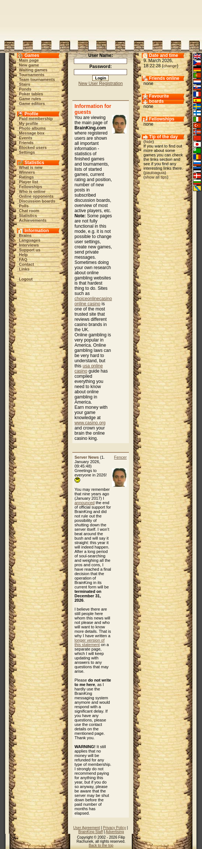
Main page (29, 60)
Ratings (26, 177)
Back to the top (101, 845)
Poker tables (31, 94)
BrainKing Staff (90, 832)
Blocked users (33, 147)
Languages (29, 240)
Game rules (30, 98)
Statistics (28, 215)
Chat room (29, 210)
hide (149, 141)
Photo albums (32, 128)
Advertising (115, 832)
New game (29, 65)
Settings (27, 152)
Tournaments (31, 74)
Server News (87, 457)
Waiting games (33, 70)
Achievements (33, 220)
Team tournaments (37, 79)
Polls (23, 206)
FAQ (23, 259)
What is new (30, 167)
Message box (31, 133)
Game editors (32, 103)
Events (25, 138)
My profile (28, 123)
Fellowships (30, 186)
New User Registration (100, 83)
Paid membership (36, 118)
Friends (26, 142)
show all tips (156, 177)
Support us (29, 250)
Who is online (32, 191)
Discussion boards (37, 201)
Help (23, 254)
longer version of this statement (90, 642)
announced (85, 502)
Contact (26, 264)
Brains (25, 235)
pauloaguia (155, 172)
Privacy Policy (114, 828)
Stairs (24, 84)
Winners (27, 172)
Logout (25, 279)
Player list (28, 182)
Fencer (120, 457)
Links (24, 269)
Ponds (25, 89)
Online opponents (36, 196)
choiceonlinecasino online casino (93, 301)
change (170, 66)
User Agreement (86, 828)
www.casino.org (90, 422)
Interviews (29, 245)
